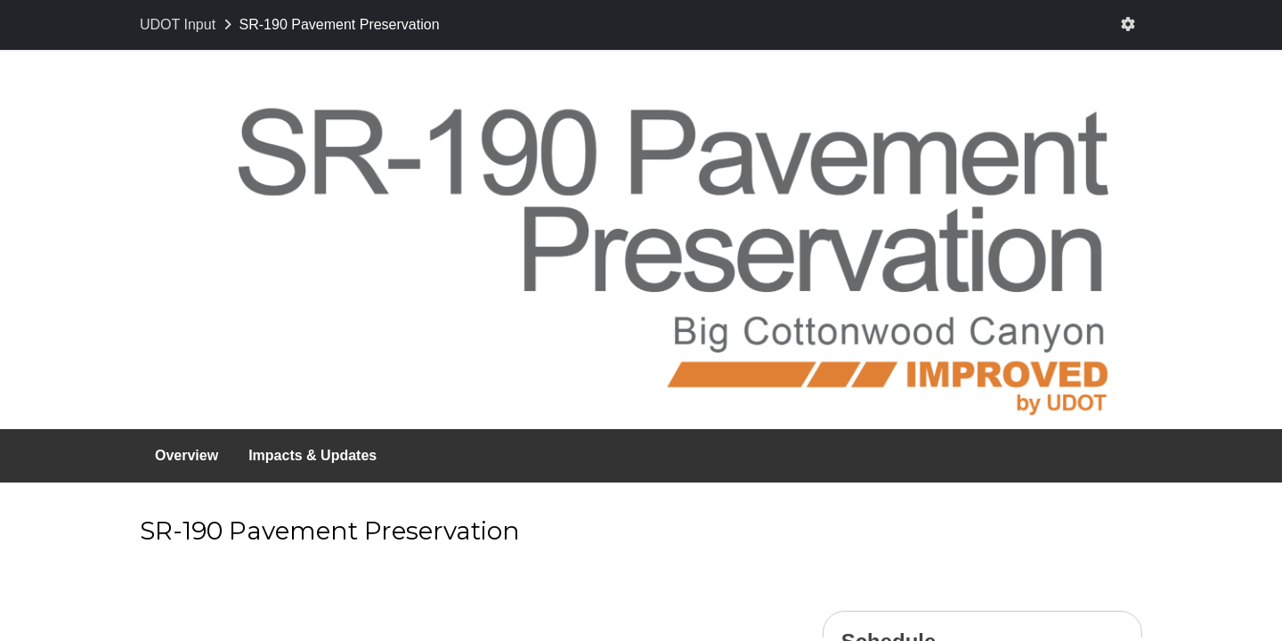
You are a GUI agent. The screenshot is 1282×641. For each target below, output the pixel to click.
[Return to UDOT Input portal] (187, 25)
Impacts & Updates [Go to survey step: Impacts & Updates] (312, 455)
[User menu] (1128, 25)
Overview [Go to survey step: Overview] (186, 455)
